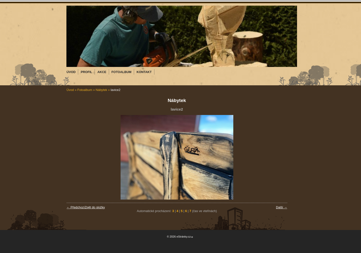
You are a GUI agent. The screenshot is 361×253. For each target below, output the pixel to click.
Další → (281, 207)
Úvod (70, 90)
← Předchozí (76, 207)
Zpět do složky (95, 207)
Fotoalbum (84, 90)
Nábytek (101, 90)
